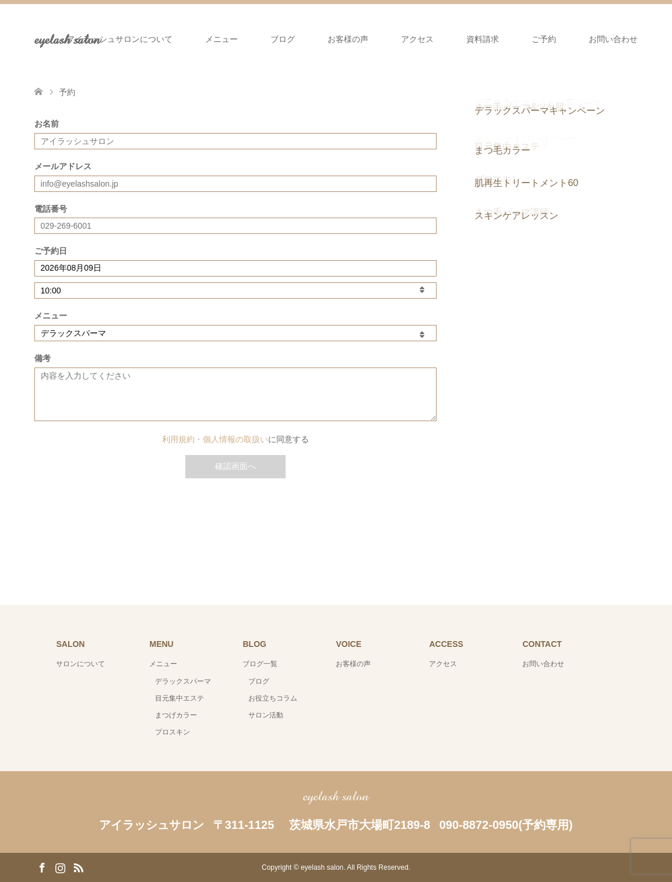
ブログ (282, 39)
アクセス (417, 39)
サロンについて (80, 664)
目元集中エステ (179, 698)
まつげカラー (176, 715)
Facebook (42, 867)
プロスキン (172, 732)
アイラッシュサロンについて (119, 39)
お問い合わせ (613, 39)
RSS (78, 867)
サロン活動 (265, 715)
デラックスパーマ (183, 681)
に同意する (235, 439)
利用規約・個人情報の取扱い (215, 439)
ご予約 (544, 39)
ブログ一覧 (259, 664)
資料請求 (482, 39)
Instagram (60, 867)
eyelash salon (336, 795)
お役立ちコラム (272, 698)
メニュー (221, 39)
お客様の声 (348, 39)
